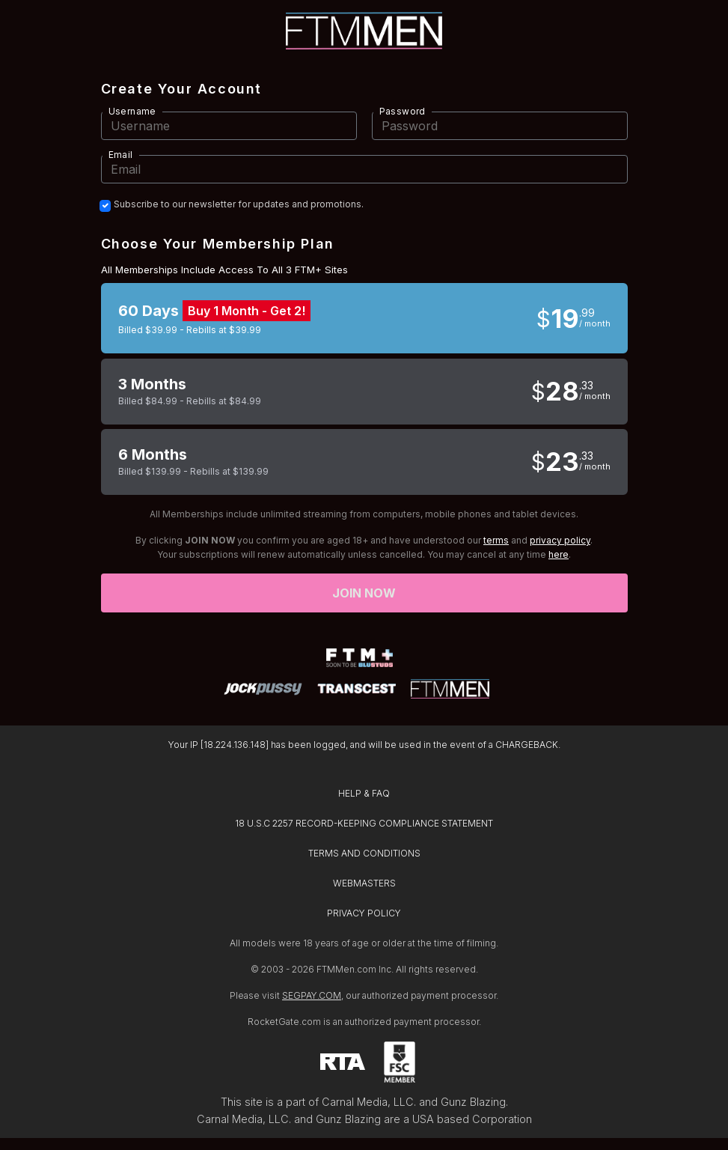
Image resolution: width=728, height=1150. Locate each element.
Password (402, 111)
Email (120, 154)
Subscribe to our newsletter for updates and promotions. (239, 204)
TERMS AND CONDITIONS (364, 853)
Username (132, 111)
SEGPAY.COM (311, 995)
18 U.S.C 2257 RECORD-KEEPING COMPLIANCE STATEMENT (364, 823)
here (558, 554)
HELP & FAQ (364, 793)
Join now (364, 592)
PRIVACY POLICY (364, 913)
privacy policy (560, 540)
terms (496, 540)
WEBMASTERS (364, 883)
